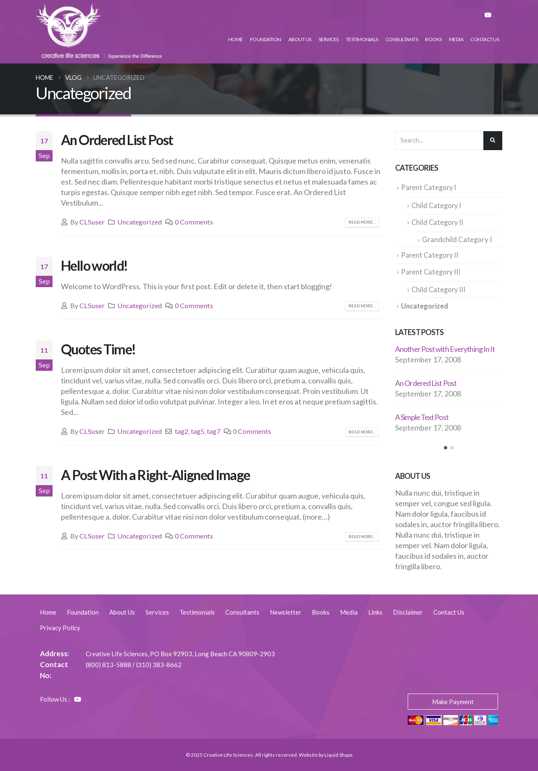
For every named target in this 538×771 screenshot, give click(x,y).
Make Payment (453, 701)
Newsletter (285, 612)
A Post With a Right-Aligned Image (155, 475)
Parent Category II (430, 254)
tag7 (213, 431)
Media (456, 39)
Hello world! (94, 265)
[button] (445, 445)
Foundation (265, 39)
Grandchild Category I (457, 239)
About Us (299, 39)
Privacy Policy (60, 627)
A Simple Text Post (421, 414)
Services (329, 39)
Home (235, 39)
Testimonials (362, 39)
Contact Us (484, 39)
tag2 (181, 431)
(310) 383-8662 (159, 664)
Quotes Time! (98, 349)
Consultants (401, 39)
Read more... (361, 222)
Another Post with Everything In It (445, 346)
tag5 (197, 431)
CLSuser (92, 222)
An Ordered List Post (117, 140)
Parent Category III (431, 270)
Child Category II (438, 221)
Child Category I (437, 205)
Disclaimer (408, 612)
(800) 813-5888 (108, 664)
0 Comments (194, 222)
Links (375, 612)
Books (433, 39)
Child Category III (439, 287)
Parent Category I (429, 187)
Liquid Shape (338, 755)
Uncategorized (139, 222)
